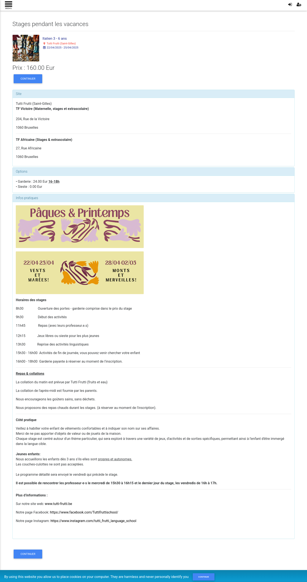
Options (21, 171)
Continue (203, 577)
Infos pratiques (27, 198)
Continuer (27, 78)
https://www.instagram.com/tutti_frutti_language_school (93, 521)
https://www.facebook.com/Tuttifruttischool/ (84, 512)
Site (19, 94)
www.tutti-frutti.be (58, 504)
